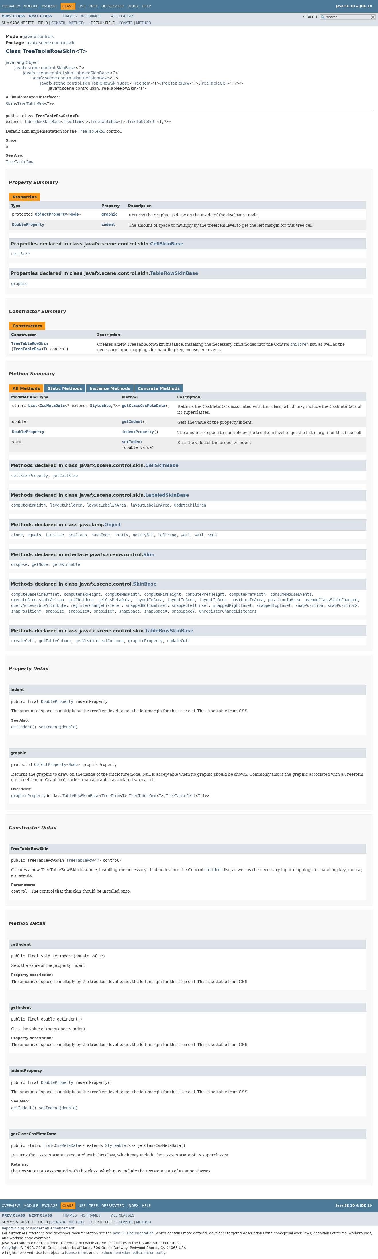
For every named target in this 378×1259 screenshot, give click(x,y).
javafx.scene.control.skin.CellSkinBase (70, 78)
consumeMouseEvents (291, 594)
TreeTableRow (175, 83)
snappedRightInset (232, 605)
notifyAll (143, 535)
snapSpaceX (155, 611)
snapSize (55, 611)
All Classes (122, 16)
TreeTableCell (214, 83)
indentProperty (138, 431)
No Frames (90, 16)
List (32, 405)
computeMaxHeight (82, 594)
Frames (70, 16)
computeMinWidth (28, 505)
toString (167, 535)
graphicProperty (145, 640)
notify (121, 535)
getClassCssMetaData (143, 405)
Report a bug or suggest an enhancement (38, 1228)
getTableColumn (55, 640)
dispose (19, 564)
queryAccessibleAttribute (38, 605)
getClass (77, 535)
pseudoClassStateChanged (331, 599)
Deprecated (112, 6)
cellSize (20, 253)
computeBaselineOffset (35, 594)
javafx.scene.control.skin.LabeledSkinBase (66, 73)
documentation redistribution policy (134, 1253)
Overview (11, 6)
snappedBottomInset (146, 605)
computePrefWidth (247, 594)
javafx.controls (39, 36)
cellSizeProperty (29, 475)
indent (108, 224)
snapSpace (129, 611)
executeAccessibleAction (37, 599)
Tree (93, 6)
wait (185, 535)
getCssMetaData (114, 599)
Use (82, 6)
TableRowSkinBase (42, 121)
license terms (76, 1253)
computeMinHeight (162, 594)
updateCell (178, 640)
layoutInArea (148, 599)
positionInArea (247, 599)
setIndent (132, 441)
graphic (109, 214)
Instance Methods (110, 388)
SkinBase (145, 584)
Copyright (10, 1248)
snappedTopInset (273, 605)
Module (30, 6)
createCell (22, 640)
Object (112, 524)
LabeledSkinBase (167, 495)
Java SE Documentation (133, 1233)
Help (146, 6)
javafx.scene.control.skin (51, 42)
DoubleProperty (28, 224)
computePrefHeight (204, 594)
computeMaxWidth (122, 594)
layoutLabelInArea (106, 505)
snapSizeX (78, 611)
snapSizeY (104, 611)
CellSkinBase (166, 244)
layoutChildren (66, 505)
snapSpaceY (183, 611)
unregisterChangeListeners (227, 611)
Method (76, 23)
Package (50, 6)
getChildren (81, 599)
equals (34, 535)
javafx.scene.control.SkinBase (44, 67)
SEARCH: (310, 17)
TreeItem (142, 83)
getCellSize (65, 475)
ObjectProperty (51, 214)
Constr (58, 23)
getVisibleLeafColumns (99, 640)
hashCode (100, 535)
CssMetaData (52, 405)
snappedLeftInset (190, 605)
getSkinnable (66, 564)
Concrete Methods (159, 388)
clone (17, 535)
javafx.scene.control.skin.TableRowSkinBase (84, 83)
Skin (10, 103)
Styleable (100, 405)
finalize (55, 535)
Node (74, 214)
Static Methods (65, 388)
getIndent (132, 421)
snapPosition (309, 605)
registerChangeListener (96, 605)
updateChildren (190, 505)
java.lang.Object (22, 62)
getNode (40, 564)
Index (133, 6)
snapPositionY (26, 611)
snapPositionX (342, 605)
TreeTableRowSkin (29, 343)
